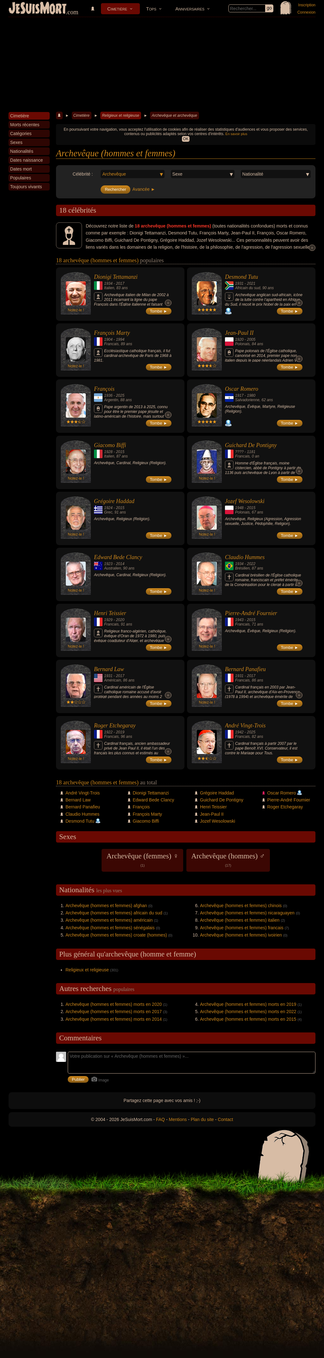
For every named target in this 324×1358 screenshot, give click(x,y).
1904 (108, 339)
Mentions (178, 1119)
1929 (108, 620)
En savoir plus (236, 134)
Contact (225, 1119)
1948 (239, 508)
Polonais (242, 344)
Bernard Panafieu (245, 669)
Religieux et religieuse (120, 115)
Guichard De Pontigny (251, 445)
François (104, 389)
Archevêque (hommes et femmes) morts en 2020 (113, 1004)
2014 (120, 564)
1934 (108, 283)
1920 (239, 339)
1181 (251, 452)
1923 (108, 564)
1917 (239, 395)
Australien (112, 568)
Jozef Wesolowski (245, 501)
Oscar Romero (241, 389)
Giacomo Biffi (110, 445)
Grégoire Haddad (114, 501)
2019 (120, 732)
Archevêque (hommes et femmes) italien (239, 920)
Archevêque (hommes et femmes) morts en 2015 (248, 1019)
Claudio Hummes (245, 557)
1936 (108, 395)
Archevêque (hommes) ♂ (228, 859)
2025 (120, 395)
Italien (109, 288)
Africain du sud (247, 288)
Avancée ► (144, 189)
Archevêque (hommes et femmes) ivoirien (241, 935)
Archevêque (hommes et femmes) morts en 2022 (248, 1011)
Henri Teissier (110, 613)
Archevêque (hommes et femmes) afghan (106, 905)
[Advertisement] (162, 64)
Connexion (306, 12)
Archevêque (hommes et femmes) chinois (241, 905)
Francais (111, 344)
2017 (120, 283)
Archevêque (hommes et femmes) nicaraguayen (247, 912)
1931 (239, 283)
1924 (108, 508)
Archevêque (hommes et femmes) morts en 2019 (248, 1004)
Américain (112, 680)
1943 (239, 620)
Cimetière (117, 8)
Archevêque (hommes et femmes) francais (242, 927)
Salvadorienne (247, 400)
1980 (251, 395)
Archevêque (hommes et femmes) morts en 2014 (113, 1019)
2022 (251, 564)
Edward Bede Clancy (118, 557)
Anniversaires (189, 8)
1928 (108, 452)
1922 (108, 732)
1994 (120, 339)
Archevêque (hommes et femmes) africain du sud (113, 912)
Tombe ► (159, 311)
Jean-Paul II (239, 333)
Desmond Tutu (241, 277)
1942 (239, 732)
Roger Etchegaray (114, 725)
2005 (251, 339)
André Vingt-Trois (245, 725)
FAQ (160, 1119)
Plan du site (202, 1119)
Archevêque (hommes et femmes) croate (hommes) (116, 935)
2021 (251, 283)
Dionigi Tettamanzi (116, 277)
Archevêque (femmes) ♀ (142, 859)
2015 (120, 452)
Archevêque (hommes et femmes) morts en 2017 (113, 1011)
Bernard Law (109, 669)
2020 (120, 620)
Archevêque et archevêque (174, 115)
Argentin (111, 400)
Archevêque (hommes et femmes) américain (109, 920)
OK (185, 139)
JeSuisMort (38, 9)
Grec (108, 512)
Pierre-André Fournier (251, 613)
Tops (151, 8)
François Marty (112, 333)
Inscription (306, 5)
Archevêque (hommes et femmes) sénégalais (110, 927)
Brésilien (242, 568)
